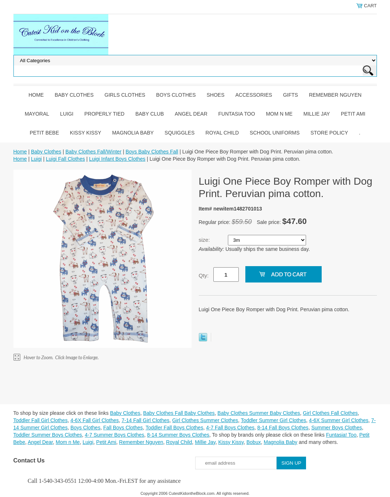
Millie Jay (316, 114)
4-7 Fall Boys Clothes (230, 427)
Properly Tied (104, 114)
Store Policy (329, 133)
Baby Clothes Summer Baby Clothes (258, 413)
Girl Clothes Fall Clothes (330, 413)
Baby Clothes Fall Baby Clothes (179, 413)
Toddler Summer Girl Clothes (273, 420)
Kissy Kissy (85, 133)
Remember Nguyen (335, 95)
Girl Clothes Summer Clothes (205, 420)
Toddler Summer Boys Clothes (47, 435)
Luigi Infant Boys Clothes (117, 159)
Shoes (216, 95)
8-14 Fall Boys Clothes (283, 427)
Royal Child (222, 133)
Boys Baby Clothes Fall (151, 152)
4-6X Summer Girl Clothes (338, 420)
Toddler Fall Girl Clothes (40, 420)
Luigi (66, 114)
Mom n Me (279, 114)
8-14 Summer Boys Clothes (178, 435)
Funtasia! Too (341, 435)
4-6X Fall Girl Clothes (95, 420)
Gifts (290, 95)
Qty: (204, 275)
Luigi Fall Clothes (65, 159)
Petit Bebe (44, 133)
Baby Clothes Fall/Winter (93, 152)
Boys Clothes (176, 95)
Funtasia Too (236, 114)
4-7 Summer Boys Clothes (114, 435)
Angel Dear (191, 114)
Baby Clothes (74, 95)
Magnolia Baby (132, 133)
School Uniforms (274, 133)
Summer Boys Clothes (336, 427)
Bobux (253, 442)
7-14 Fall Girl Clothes (146, 420)
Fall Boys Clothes (123, 427)
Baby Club (149, 114)
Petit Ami (353, 114)
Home (36, 95)
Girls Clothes (125, 95)
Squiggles (179, 133)
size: (205, 240)
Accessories (254, 95)
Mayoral (37, 114)
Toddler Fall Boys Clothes (174, 427)
